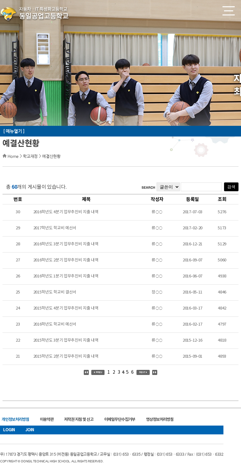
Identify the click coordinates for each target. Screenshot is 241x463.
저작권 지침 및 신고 (79, 419)
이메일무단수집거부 (119, 419)
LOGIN (9, 429)
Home (13, 156)
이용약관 (47, 419)
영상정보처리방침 (160, 419)
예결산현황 (51, 156)
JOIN (29, 429)
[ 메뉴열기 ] (13, 131)
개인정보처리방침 (15, 419)
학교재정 (30, 156)
